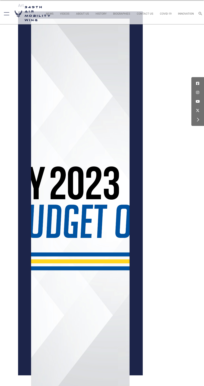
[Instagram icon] (197, 92)
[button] (6, 13)
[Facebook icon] (197, 83)
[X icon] (197, 110)
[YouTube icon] (197, 101)
